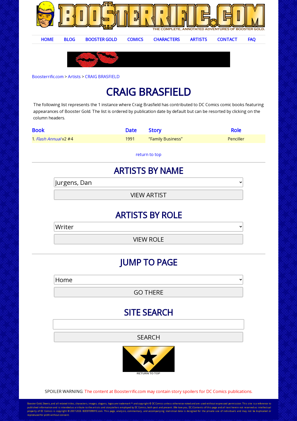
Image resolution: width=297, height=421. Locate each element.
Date (131, 130)
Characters (167, 39)
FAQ (251, 39)
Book (38, 130)
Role (236, 130)
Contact (227, 39)
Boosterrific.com (48, 76)
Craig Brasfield (102, 76)
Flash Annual (48, 139)
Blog (69, 39)
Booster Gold (101, 39)
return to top (148, 154)
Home (47, 39)
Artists (198, 39)
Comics (135, 39)
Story (155, 130)
